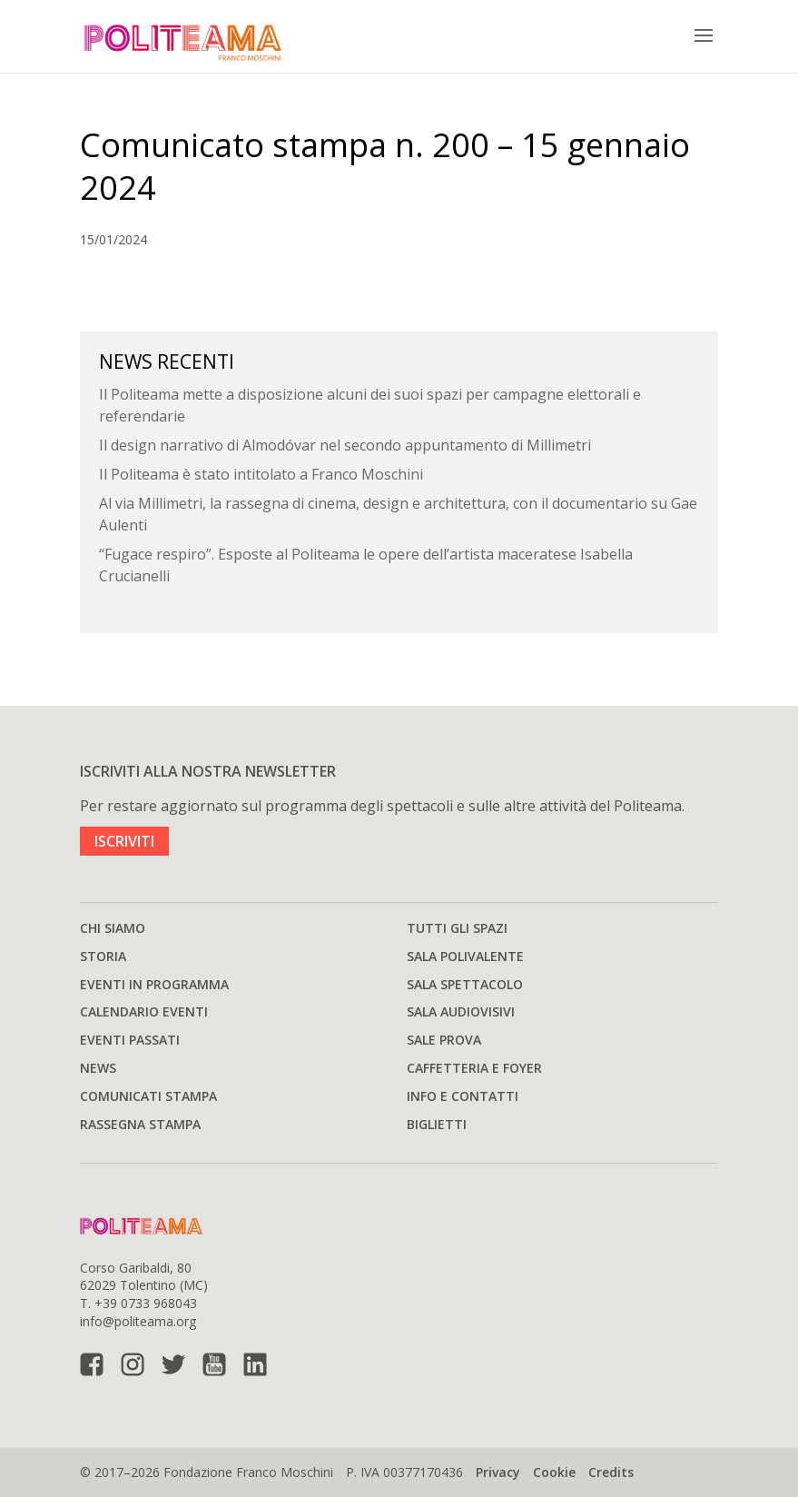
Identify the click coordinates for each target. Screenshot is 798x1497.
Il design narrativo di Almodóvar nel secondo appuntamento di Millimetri (345, 445)
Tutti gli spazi (457, 928)
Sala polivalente (465, 956)
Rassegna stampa (140, 1124)
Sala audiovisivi (461, 1011)
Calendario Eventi (144, 1011)
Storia (103, 956)
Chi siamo (112, 928)
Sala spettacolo (465, 984)
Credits (611, 1472)
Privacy (498, 1472)
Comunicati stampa (148, 1096)
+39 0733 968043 (145, 1303)
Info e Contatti (462, 1096)
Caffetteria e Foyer (474, 1067)
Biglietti (437, 1124)
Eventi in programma (154, 984)
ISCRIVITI (124, 841)
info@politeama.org (138, 1321)
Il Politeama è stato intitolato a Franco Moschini (261, 474)
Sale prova (444, 1039)
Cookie (554, 1472)
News (98, 1067)
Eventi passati (130, 1039)
